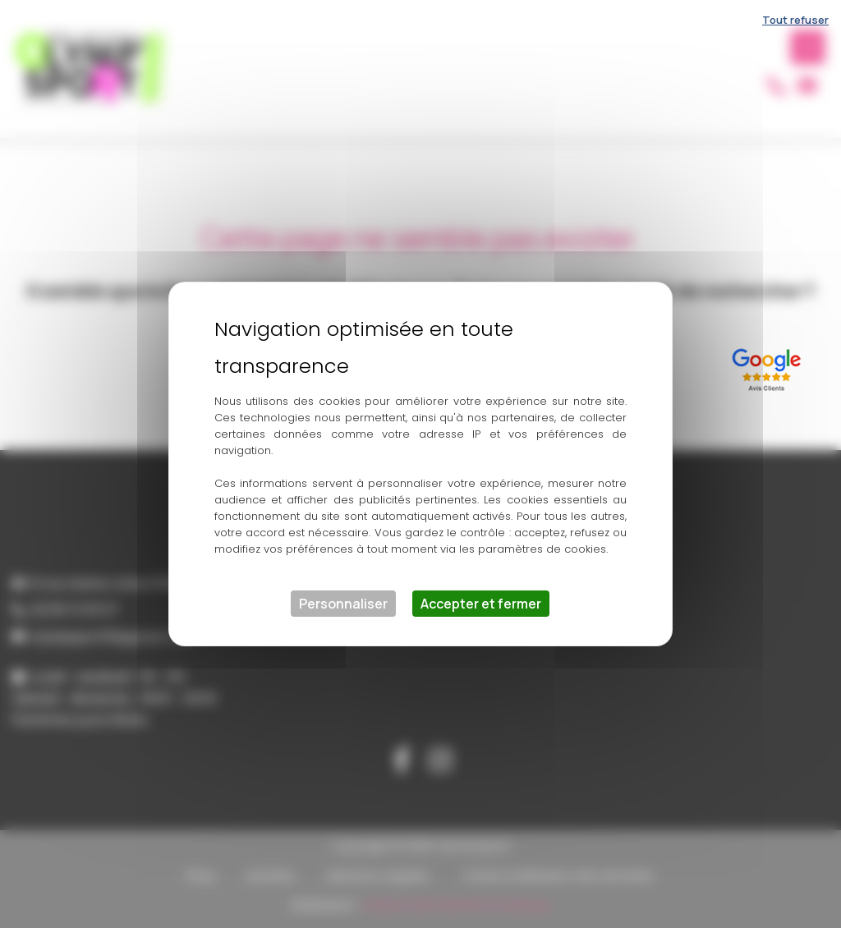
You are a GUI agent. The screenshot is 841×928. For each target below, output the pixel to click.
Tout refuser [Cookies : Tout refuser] (795, 19)
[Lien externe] (769, 367)
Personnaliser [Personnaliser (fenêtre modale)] (343, 604)
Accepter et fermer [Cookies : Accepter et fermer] (480, 604)
